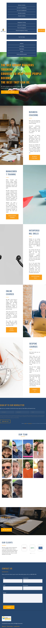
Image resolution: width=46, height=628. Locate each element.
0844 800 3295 (41, 30)
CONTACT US (34, 390)
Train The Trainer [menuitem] (21, 33)
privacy (25, 423)
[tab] (30, 553)
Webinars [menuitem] (21, 43)
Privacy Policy (10, 626)
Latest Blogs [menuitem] (21, 46)
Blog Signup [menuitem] (21, 48)
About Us (4, 626)
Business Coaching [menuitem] (21, 1)
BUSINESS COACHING (34, 157)
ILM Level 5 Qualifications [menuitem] (21, 10)
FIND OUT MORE (9, 92)
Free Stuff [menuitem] (21, 40)
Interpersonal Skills (35, 277)
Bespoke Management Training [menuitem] (21, 30)
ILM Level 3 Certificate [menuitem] (21, 25)
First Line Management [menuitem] (21, 27)
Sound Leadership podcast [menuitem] (22, 54)
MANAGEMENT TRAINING (12, 216)
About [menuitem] (22, 57)
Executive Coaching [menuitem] (21, 13)
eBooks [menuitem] (21, 51)
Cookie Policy (17, 626)
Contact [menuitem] (21, 59)
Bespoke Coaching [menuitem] (21, 15)
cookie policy (30, 423)
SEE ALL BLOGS (6, 529)
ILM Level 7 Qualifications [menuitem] (21, 7)
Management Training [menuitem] (22, 19)
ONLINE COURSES (11, 329)
